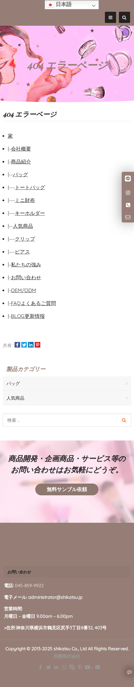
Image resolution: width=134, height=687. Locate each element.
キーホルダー (30, 213)
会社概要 (21, 149)
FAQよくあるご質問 (33, 303)
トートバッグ (30, 187)
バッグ (20, 174)
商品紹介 (21, 161)
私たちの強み (26, 264)
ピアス (22, 251)
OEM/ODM (23, 290)
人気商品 (23, 226)
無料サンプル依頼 (67, 489)
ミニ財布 (25, 200)
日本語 (59, 4)
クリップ (25, 239)
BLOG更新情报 (28, 316)
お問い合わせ (26, 277)
